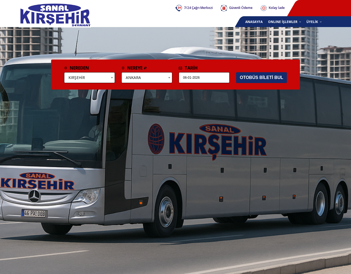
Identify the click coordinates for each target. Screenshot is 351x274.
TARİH (188, 68)
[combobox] (89, 77)
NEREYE (134, 68)
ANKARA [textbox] (133, 77)
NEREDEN (76, 68)
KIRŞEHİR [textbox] (76, 77)
